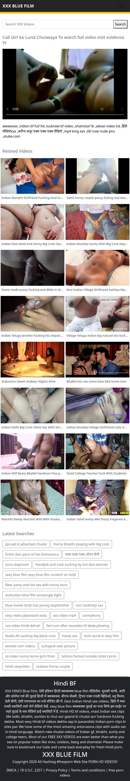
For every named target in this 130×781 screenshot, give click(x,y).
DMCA (11, 770)
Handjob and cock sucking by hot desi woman (71, 564)
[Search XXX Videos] (58, 24)
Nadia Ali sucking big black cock (30, 635)
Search (120, 24)
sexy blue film (61, 706)
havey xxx (69, 635)
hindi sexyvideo (17, 666)
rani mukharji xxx (89, 605)
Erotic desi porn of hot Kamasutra (32, 554)
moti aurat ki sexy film (101, 635)
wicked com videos (20, 646)
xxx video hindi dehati (22, 625)
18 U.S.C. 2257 (31, 770)
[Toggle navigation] (121, 6)
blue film (82, 691)
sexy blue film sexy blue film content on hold (40, 574)
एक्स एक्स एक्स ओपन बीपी (82, 554)
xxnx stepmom (17, 564)
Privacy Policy (56, 770)
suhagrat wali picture (58, 646)
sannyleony (91, 615)
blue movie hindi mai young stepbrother (37, 605)
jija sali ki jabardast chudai (26, 544)
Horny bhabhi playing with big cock (81, 544)
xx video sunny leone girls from (30, 656)
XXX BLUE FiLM (18, 6)
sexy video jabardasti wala (26, 615)
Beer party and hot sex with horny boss (36, 585)
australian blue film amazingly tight (33, 595)
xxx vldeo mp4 (64, 615)
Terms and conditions (88, 770)
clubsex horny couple (53, 666)
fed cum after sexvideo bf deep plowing (77, 625)
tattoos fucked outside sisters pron (89, 656)
